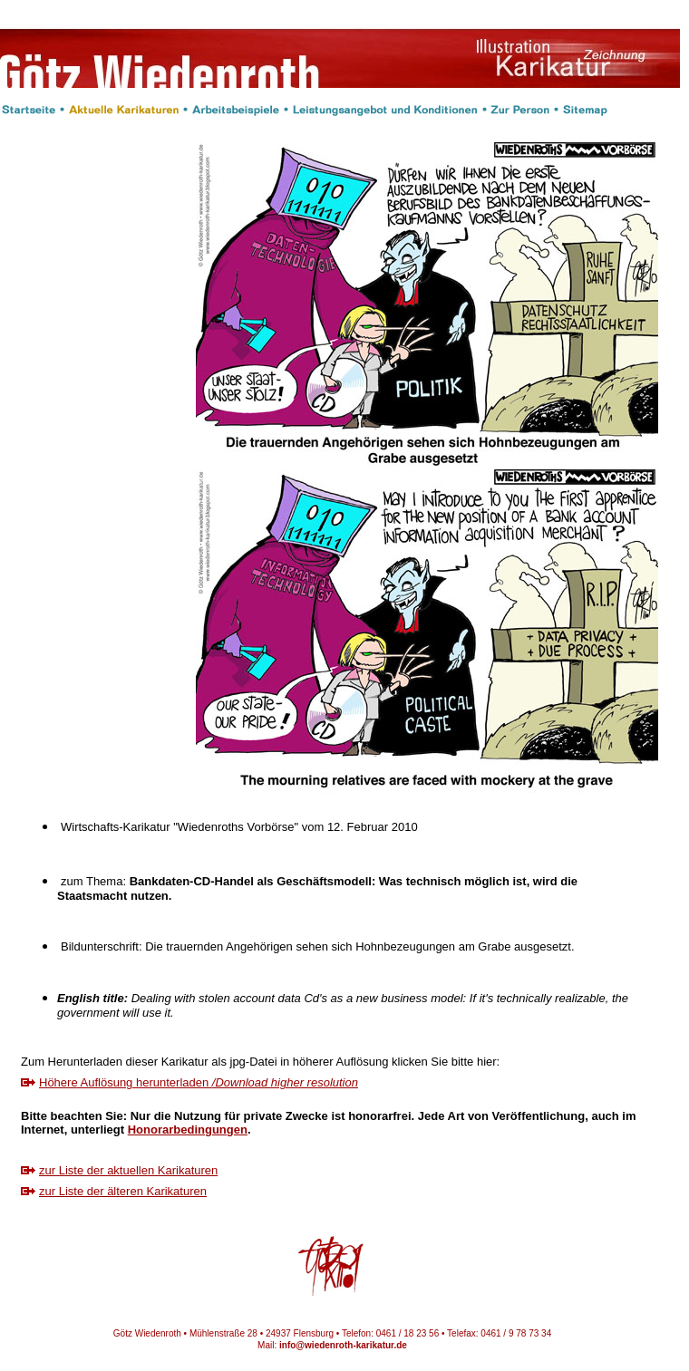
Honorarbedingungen (187, 1129)
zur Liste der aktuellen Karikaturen (128, 1170)
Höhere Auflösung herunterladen (198, 1082)
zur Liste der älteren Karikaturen (123, 1191)
